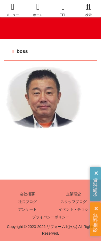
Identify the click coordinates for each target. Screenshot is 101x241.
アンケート (27, 209)
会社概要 (27, 194)
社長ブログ (27, 202)
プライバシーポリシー (50, 217)
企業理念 (73, 194)
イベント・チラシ (73, 209)
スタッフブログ (73, 202)
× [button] (96, 173)
